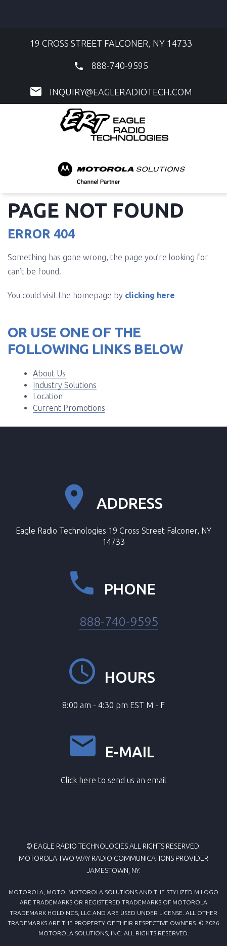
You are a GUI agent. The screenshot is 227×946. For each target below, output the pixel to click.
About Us (49, 373)
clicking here (150, 295)
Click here (78, 780)
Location (48, 396)
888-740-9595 (120, 65)
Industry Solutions (65, 385)
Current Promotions (69, 407)
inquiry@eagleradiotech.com (121, 92)
